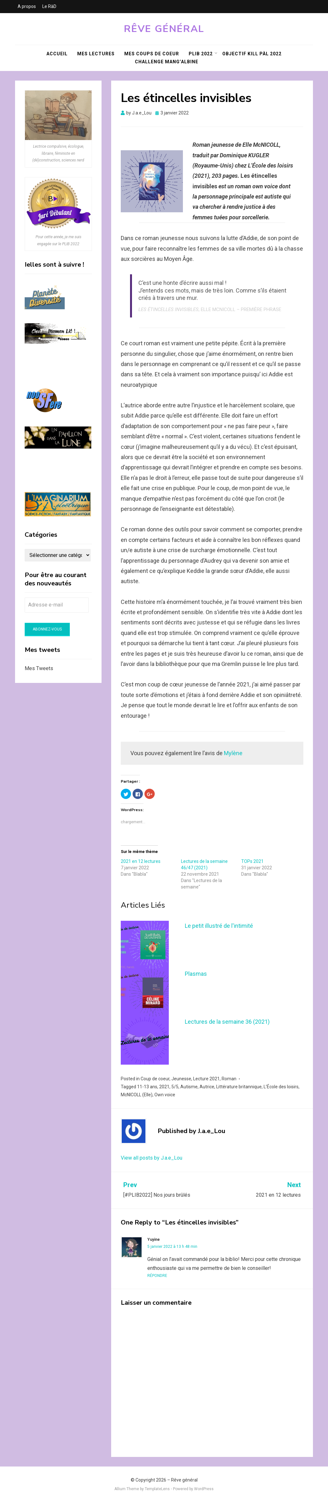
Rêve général (164, 28)
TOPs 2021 (252, 861)
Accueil (57, 53)
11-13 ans (147, 1086)
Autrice (207, 1086)
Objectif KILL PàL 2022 (252, 53)
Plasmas (196, 973)
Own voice (164, 1094)
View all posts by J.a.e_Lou (151, 1158)
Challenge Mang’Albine (166, 61)
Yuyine (153, 1239)
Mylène (233, 753)
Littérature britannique (239, 1086)
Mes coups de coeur (151, 53)
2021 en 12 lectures (140, 861)
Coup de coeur (155, 1078)
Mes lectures (96, 53)
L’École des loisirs (281, 1086)
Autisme (189, 1086)
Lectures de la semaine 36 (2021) (227, 1021)
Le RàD (49, 6)
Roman (229, 1078)
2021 (164, 1086)
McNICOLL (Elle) (136, 1094)
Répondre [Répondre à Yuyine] (157, 1275)
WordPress (204, 1489)
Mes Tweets (39, 668)
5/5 (174, 1086)
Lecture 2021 (206, 1078)
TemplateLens (157, 1489)
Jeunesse (181, 1078)
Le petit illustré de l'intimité (219, 925)
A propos (27, 6)
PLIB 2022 (201, 53)
